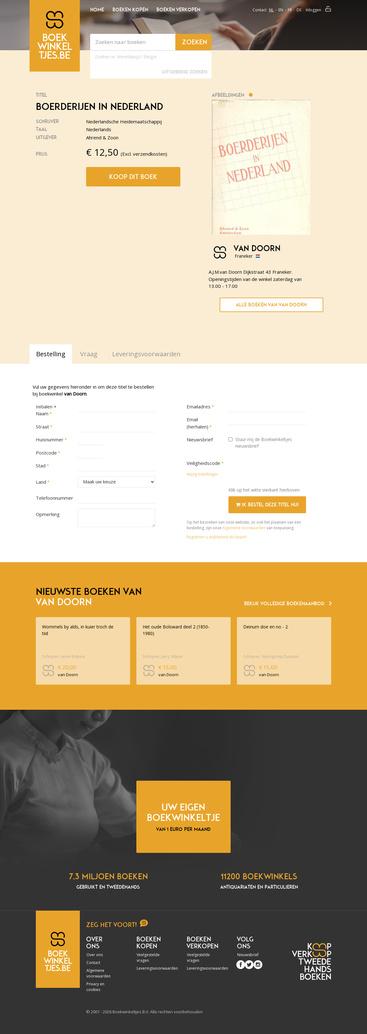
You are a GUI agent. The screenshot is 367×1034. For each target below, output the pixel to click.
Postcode (46, 453)
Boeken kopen (130, 10)
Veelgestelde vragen (148, 957)
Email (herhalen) (197, 423)
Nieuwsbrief (200, 439)
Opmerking (48, 514)
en (280, 10)
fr (290, 10)
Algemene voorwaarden (244, 527)
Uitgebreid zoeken (184, 72)
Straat (42, 426)
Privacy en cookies (95, 986)
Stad (41, 465)
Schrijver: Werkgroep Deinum (271, 656)
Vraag (88, 354)
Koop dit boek (133, 176)
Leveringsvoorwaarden (150, 968)
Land (41, 482)
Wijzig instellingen (202, 474)
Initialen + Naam (46, 410)
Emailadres (199, 406)
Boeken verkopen (178, 10)
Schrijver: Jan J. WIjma (163, 656)
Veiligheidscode (203, 463)
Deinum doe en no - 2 (265, 627)
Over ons (94, 954)
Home (97, 10)
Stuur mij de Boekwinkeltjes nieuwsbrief (260, 442)
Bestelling (50, 354)
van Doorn (257, 248)
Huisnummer (49, 439)
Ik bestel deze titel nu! (267, 505)
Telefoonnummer (53, 498)
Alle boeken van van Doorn (271, 305)
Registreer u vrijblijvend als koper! (217, 537)
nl (271, 10)
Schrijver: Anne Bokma (63, 656)
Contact (259, 10)
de (299, 10)
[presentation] (276, 469)
